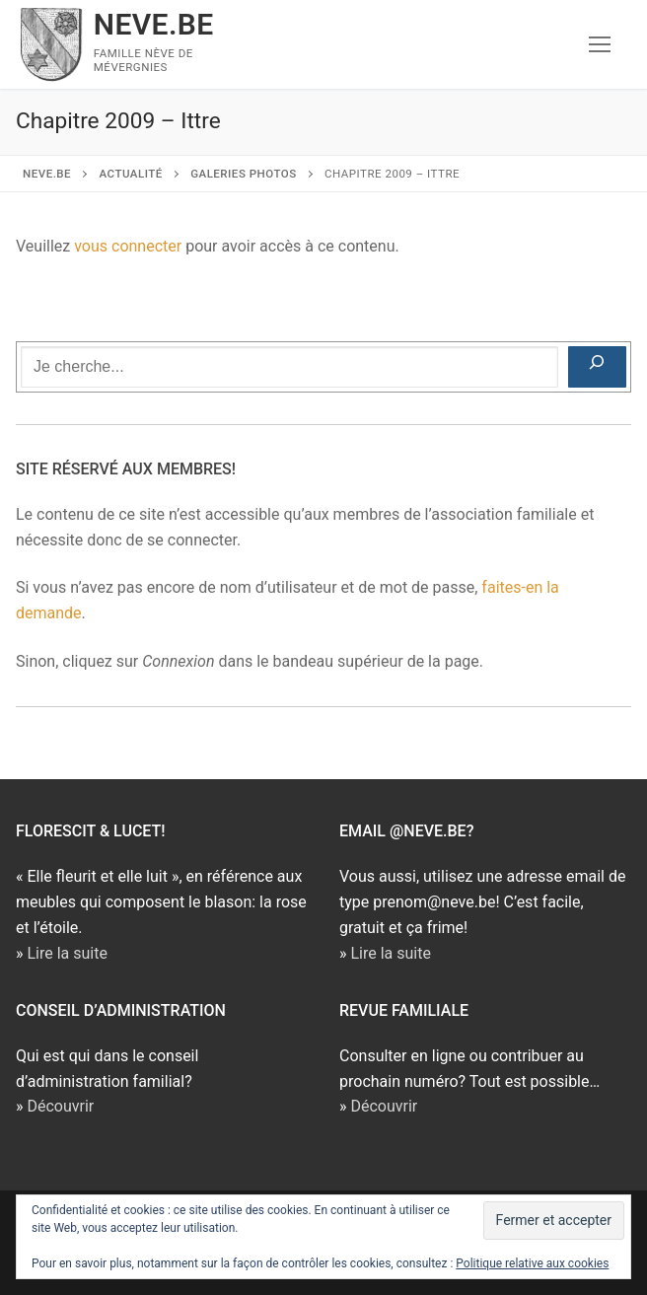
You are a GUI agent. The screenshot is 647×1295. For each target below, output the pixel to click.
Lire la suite (67, 953)
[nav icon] (599, 44)
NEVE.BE (154, 24)
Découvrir (60, 1106)
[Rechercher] (597, 367)
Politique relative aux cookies (532, 1263)
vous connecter (127, 246)
